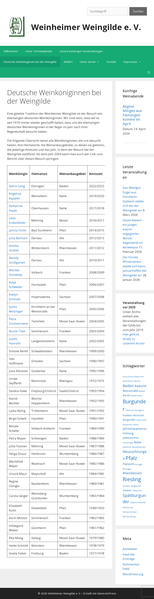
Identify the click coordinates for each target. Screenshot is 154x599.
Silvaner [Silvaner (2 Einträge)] (127, 490)
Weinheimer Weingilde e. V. (86, 27)
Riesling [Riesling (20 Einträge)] (132, 479)
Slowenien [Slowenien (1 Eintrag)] (137, 490)
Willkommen (11, 51)
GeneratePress (106, 593)
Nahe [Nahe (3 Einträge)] (137, 442)
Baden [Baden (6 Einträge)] (128, 385)
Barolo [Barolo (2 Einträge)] (126, 395)
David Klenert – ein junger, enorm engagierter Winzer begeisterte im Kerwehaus (133, 233)
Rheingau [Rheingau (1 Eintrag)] (127, 469)
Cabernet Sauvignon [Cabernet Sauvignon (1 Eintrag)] (134, 410)
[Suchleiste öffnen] (149, 72)
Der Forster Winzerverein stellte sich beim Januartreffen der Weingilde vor (135, 266)
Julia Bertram (18, 238)
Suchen (138, 11)
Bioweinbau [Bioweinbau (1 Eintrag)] (136, 395)
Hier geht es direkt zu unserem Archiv (133, 338)
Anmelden (130, 549)
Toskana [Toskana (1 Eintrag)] (133, 502)
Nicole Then (17, 331)
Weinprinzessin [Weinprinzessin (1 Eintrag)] (130, 512)
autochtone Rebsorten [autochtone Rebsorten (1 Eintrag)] (133, 376)
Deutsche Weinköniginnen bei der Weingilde (30, 62)
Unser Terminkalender (38, 51)
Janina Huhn (17, 230)
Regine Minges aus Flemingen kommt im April (132, 115)
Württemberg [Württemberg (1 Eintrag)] (129, 516)
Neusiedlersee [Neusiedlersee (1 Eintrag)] (139, 447)
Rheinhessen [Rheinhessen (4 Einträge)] (132, 473)
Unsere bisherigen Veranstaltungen (81, 51)
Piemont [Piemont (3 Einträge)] (128, 464)
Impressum (134, 61)
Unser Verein (91, 61)
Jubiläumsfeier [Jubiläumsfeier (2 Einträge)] (131, 437)
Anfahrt (68, 62)
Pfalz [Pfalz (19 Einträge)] (131, 457)
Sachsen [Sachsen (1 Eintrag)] (126, 486)
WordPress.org (133, 574)
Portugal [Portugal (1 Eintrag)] (138, 464)
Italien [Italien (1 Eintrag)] (136, 424)
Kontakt (111, 62)
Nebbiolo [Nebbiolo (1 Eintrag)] (127, 447)
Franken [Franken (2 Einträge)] (127, 415)
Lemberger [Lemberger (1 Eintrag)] (128, 442)
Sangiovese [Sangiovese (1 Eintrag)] (136, 486)
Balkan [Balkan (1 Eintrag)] (142, 391)
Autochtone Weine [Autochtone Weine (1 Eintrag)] (131, 381)
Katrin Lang (17, 186)
